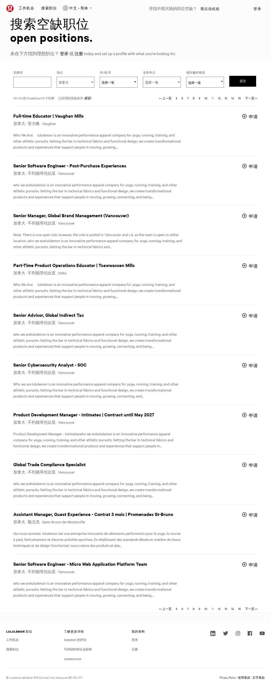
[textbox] (118, 82)
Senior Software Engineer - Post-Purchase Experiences (69, 165)
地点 (60, 72)
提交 (243, 81)
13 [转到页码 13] (226, 98)
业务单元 (149, 72)
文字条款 (258, 677)
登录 (257, 8)
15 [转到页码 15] (239, 98)
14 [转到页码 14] (232, 98)
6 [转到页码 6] (182, 98)
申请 (253, 116)
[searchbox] (202, 82)
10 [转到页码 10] (205, 98)
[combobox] (119, 82)
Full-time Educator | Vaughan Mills (48, 116)
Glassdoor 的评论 (75, 640)
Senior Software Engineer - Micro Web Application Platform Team (80, 564)
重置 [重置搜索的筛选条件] (87, 98)
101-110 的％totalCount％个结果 (33, 98)
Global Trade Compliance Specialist (49, 464)
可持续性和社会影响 (78, 649)
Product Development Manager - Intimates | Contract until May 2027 (83, 414)
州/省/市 (111, 72)
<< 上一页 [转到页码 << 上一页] (165, 98)
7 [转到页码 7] (188, 98)
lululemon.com (72, 659)
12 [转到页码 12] (219, 98)
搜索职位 (49, 8)
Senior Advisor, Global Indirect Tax (48, 315)
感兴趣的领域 (195, 72)
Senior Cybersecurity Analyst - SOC (50, 365)
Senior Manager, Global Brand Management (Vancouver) (71, 215)
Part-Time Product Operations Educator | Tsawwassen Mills (74, 265)
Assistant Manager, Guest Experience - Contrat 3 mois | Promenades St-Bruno (93, 514)
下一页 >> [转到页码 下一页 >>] (251, 98)
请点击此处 (210, 8)
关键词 (18, 72)
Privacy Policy (228, 677)
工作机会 (26, 8)
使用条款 (244, 677)
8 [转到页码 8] (193, 98)
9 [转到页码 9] (199, 98)
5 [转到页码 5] (176, 98)
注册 (79, 53)
